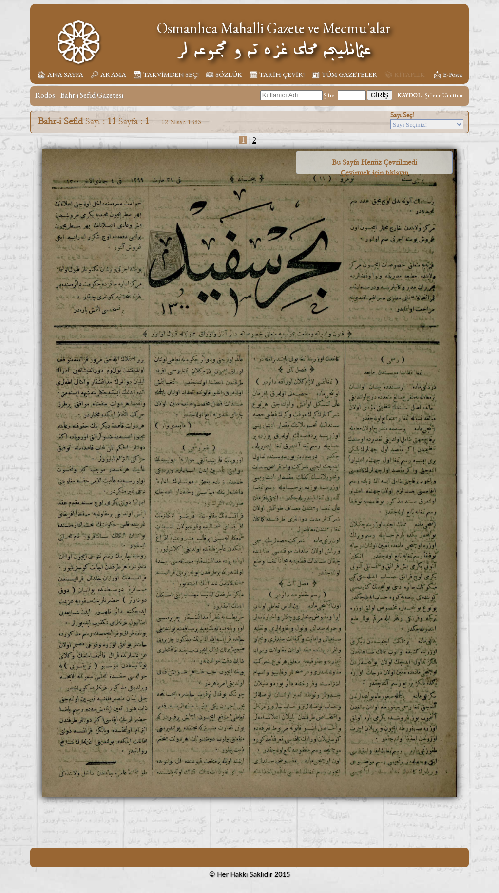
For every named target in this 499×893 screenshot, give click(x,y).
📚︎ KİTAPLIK (404, 74)
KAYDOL (409, 95)
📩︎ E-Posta (447, 74)
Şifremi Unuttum (444, 95)
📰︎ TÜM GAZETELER (344, 74)
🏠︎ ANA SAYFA (60, 74)
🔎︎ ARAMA (108, 74)
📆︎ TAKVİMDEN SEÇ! (166, 74)
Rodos (45, 95)
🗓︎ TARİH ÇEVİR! (277, 74)
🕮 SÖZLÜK (224, 74)
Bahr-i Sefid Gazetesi (91, 95)
